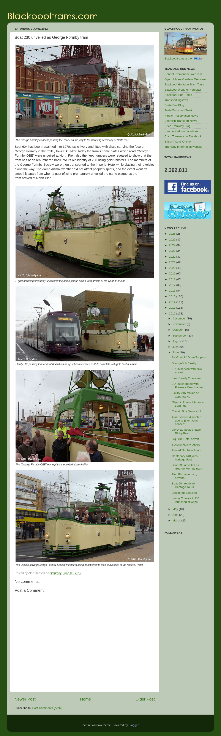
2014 (172, 302)
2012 (172, 313)
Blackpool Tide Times (178, 94)
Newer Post (25, 699)
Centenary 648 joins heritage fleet (185, 457)
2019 (172, 273)
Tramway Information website (183, 146)
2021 (172, 262)
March (176, 520)
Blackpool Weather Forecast (182, 89)
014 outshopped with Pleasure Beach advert (188, 385)
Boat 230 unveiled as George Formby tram (187, 466)
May (175, 509)
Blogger (134, 725)
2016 (172, 290)
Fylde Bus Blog (174, 105)
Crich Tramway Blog (177, 126)
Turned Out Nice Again (186, 450)
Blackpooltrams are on (183, 58)
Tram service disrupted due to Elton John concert (186, 420)
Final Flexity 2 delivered (187, 378)
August (177, 341)
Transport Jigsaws (176, 100)
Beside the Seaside (184, 492)
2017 (172, 285)
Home (85, 699)
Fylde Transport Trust (178, 110)
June (176, 352)
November (179, 324)
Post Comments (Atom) (47, 708)
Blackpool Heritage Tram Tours (184, 84)
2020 (172, 267)
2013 (172, 307)
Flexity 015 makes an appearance (185, 394)
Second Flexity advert (186, 444)
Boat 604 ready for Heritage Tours (184, 485)
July (175, 346)
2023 (172, 250)
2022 (172, 256)
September (180, 335)
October (178, 329)
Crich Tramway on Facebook (183, 136)
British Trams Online (177, 141)
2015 (172, 296)
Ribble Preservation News (181, 115)
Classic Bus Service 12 (187, 411)
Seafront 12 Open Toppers (189, 357)
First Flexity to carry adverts (184, 476)
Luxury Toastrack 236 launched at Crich (185, 500)
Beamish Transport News (180, 120)
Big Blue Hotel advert (185, 439)
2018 (172, 279)
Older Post (145, 699)
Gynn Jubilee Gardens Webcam (185, 79)
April (175, 514)
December (179, 318)
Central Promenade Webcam (183, 74)
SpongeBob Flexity (184, 363)
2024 (172, 245)
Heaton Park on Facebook (181, 131)
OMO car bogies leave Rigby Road (186, 431)
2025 (172, 239)
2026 (172, 233)
